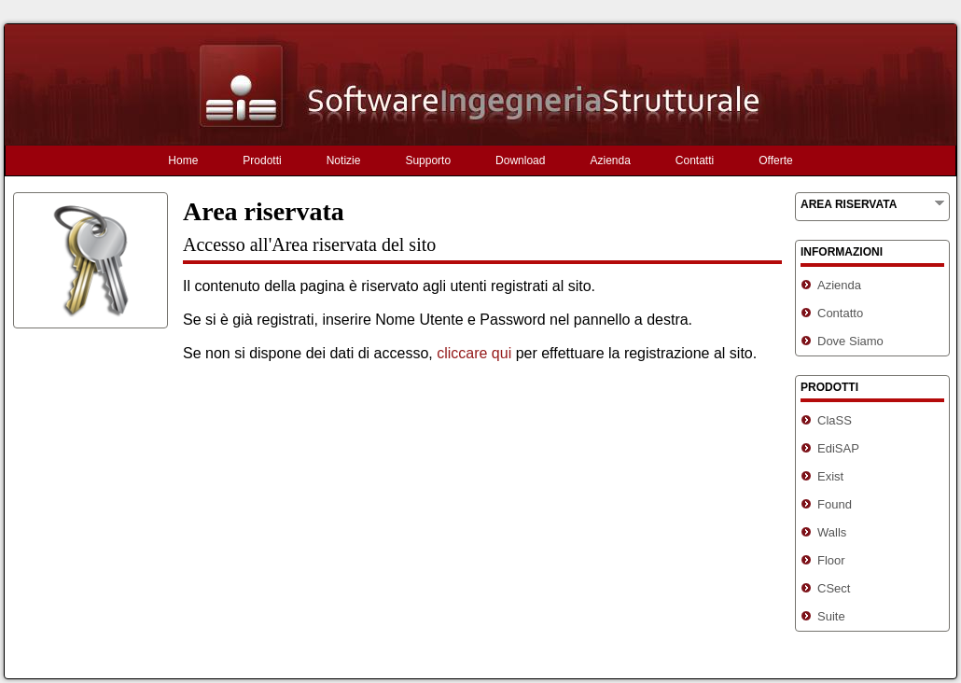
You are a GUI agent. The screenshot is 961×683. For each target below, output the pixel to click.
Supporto (428, 160)
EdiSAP (838, 448)
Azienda (610, 160)
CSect (833, 588)
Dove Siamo (850, 341)
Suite (831, 616)
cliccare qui (474, 353)
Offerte (775, 160)
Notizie (344, 160)
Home (183, 160)
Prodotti (262, 160)
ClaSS (834, 420)
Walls (831, 532)
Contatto (840, 313)
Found (834, 504)
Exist (830, 476)
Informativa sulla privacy (651, 668)
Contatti (694, 160)
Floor (831, 560)
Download (520, 160)
